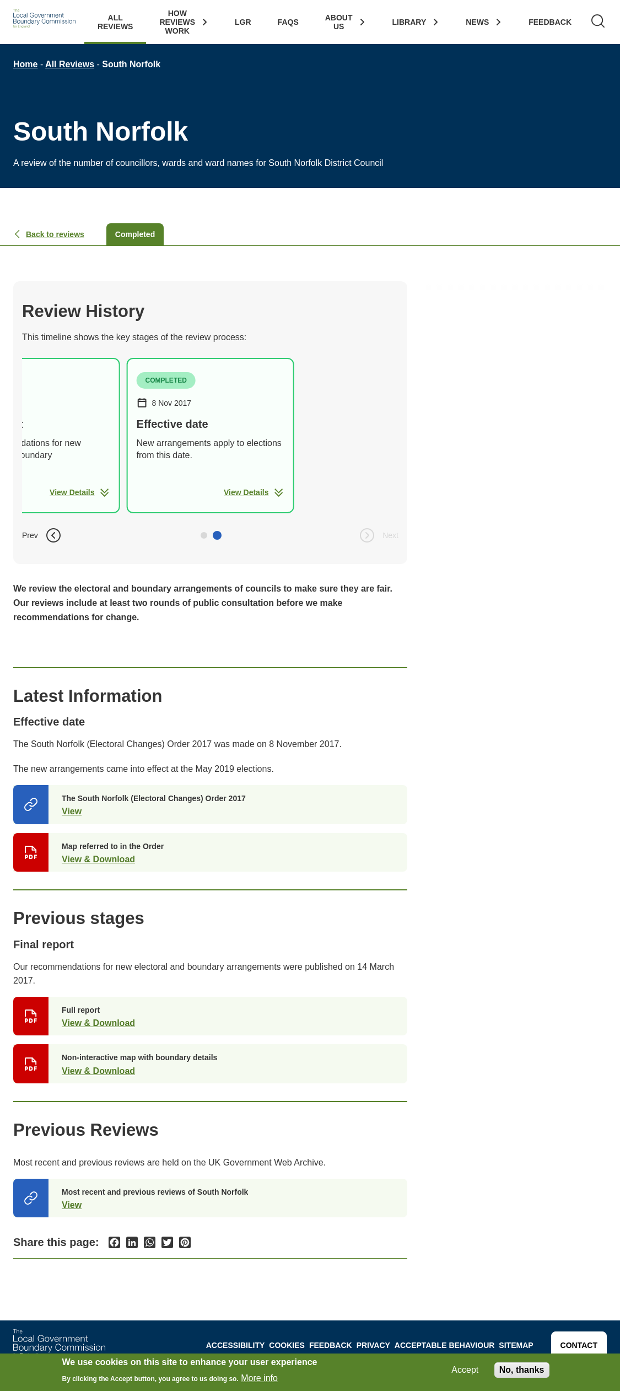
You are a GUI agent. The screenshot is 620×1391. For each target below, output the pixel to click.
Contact (578, 1345)
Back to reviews (48, 234)
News (477, 22)
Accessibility (235, 1345)
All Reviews (115, 22)
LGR (243, 22)
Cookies (287, 1345)
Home (25, 64)
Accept (464, 1369)
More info (259, 1378)
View (72, 811)
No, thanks (521, 1369)
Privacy (373, 1345)
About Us (339, 22)
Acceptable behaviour (445, 1345)
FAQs (288, 22)
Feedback (550, 22)
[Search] (598, 22)
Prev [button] (42, 535)
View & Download (98, 859)
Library (409, 22)
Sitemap (516, 1345)
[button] (204, 535)
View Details (80, 492)
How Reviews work (177, 22)
